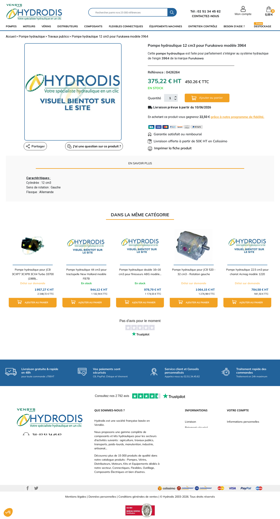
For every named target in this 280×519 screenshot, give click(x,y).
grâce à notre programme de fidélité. (237, 117)
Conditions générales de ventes (138, 496)
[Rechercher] (128, 12)
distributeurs (67, 26)
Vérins (46, 26)
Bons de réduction (238, 451)
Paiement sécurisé (196, 427)
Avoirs (231, 439)
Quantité (154, 98)
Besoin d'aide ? (234, 26)
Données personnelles (102, 496)
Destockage (262, 26)
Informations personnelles (243, 421)
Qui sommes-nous (196, 439)
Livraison (190, 421)
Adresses (233, 445)
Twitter (36, 488)
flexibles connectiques (126, 26)
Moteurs (29, 26)
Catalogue (191, 433)
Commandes (235, 433)
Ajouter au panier (207, 98)
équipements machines (165, 26)
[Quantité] (170, 98)
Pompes (11, 26)
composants (93, 26)
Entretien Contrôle (202, 26)
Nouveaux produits (196, 456)
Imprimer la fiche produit (170, 148)
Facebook (27, 488)
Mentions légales (75, 496)
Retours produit (236, 427)
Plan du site (192, 462)
